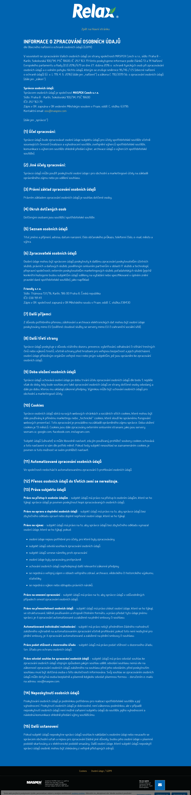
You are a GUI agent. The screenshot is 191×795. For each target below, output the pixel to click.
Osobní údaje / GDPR (101, 771)
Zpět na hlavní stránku (95, 29)
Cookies (83, 771)
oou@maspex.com (55, 111)
